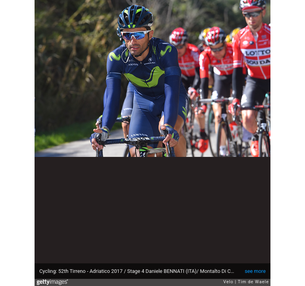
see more (255, 271)
